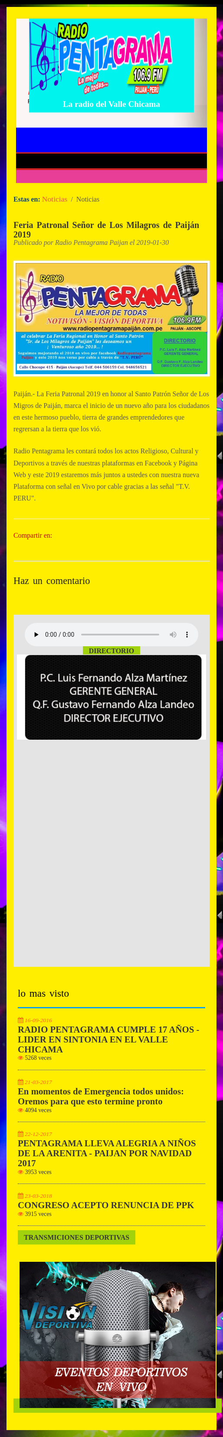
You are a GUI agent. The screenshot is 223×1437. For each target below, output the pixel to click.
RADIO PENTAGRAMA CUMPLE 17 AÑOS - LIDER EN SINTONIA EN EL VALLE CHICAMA (108, 1039)
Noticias (55, 199)
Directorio (111, 650)
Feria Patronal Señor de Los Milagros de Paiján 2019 (106, 229)
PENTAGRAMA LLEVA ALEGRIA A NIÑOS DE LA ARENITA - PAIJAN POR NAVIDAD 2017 (107, 1153)
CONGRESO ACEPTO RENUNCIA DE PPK (106, 1205)
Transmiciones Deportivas (76, 1237)
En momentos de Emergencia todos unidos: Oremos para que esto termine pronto (101, 1096)
